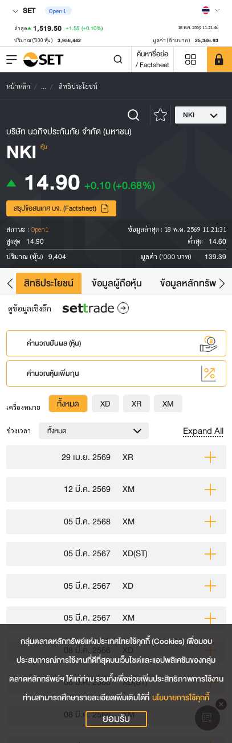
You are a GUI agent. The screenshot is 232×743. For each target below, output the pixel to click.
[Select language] (211, 10)
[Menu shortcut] (190, 59)
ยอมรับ (116, 719)
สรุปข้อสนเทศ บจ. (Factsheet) (61, 208)
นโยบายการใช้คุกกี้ (180, 697)
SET (23, 11)
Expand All (203, 431)
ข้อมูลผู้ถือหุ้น (117, 283)
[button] (10, 283)
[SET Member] (219, 59)
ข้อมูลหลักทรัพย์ (191, 283)
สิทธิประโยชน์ (49, 283)
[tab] (68, 404)
